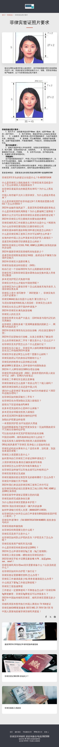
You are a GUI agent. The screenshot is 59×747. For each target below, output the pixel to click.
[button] (3, 6)
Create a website (35, 741)
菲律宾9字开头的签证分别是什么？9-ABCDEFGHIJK (26, 177)
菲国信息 (10, 15)
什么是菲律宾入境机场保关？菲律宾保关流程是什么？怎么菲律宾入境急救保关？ (27, 184)
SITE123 (26, 741)
